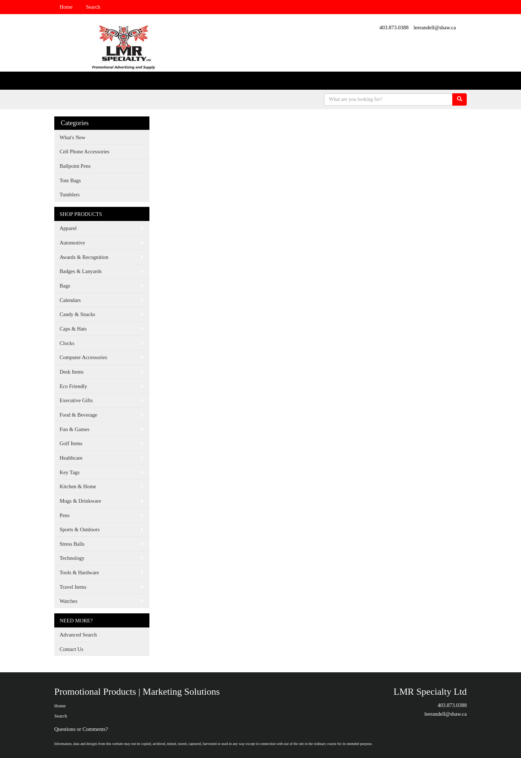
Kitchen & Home (78, 486)
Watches (68, 601)
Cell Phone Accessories (85, 151)
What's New (72, 137)
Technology (72, 558)
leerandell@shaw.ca (435, 27)
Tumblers (70, 194)
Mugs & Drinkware (80, 501)
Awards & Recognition (84, 257)
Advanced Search (78, 635)
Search (93, 7)
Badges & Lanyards (81, 271)
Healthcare (71, 458)
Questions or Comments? (81, 729)
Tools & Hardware (79, 572)
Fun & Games (74, 429)
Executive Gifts (76, 400)
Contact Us (72, 649)
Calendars (70, 300)
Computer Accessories (83, 357)
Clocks (67, 343)
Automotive (72, 243)
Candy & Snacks (78, 314)
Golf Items (71, 443)
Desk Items (72, 372)
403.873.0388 (394, 27)
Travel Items (73, 587)
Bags (65, 286)
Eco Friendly (73, 386)
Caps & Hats (73, 329)
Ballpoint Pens (75, 166)
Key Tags (70, 472)
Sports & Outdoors (80, 529)
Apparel (68, 228)
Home (66, 7)
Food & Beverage (78, 415)
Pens (65, 515)
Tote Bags (70, 180)
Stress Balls (72, 544)
